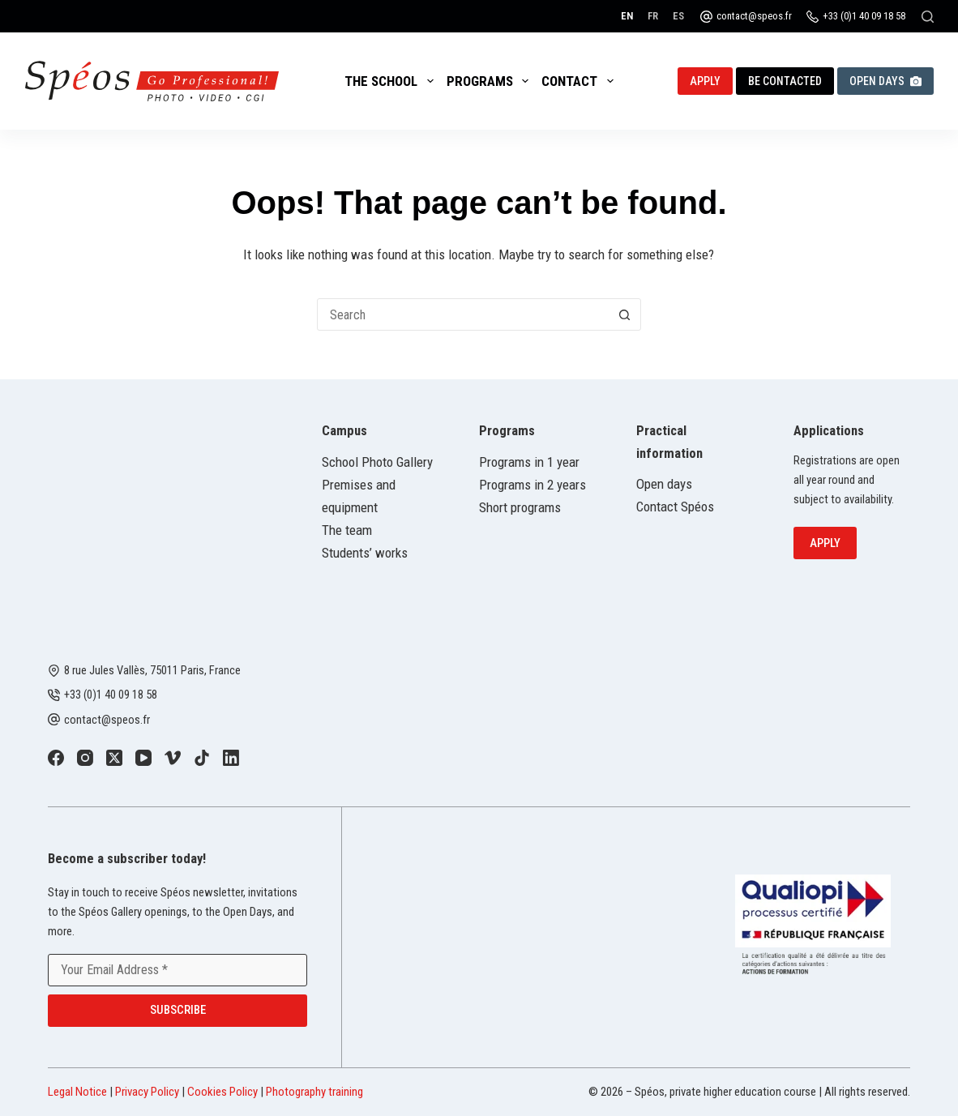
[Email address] (177, 970)
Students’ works (365, 553)
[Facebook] (56, 758)
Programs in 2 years (532, 485)
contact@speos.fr (754, 16)
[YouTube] (143, 758)
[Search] (928, 17)
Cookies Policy (222, 1091)
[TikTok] (202, 758)
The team (347, 530)
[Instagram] (85, 758)
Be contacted (785, 81)
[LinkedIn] (231, 758)
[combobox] (463, 314)
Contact (580, 81)
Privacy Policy (147, 1091)
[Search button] (624, 314)
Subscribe (178, 1010)
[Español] (678, 15)
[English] (627, 15)
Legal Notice (77, 1091)
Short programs (520, 507)
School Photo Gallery (377, 462)
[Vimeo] (173, 758)
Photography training (314, 1091)
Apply (705, 81)
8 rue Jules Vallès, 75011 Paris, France (152, 670)
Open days (664, 484)
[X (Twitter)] (114, 758)
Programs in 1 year (529, 462)
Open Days (885, 81)
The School (391, 81)
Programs (491, 81)
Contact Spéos (675, 506)
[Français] (653, 15)
